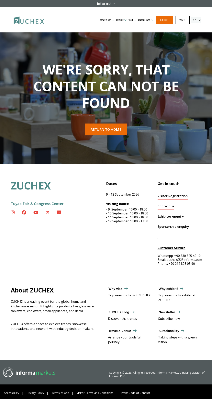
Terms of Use (60, 393)
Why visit (115, 289)
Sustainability (169, 331)
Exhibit (120, 20)
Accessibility (11, 393)
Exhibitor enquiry (171, 216)
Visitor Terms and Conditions (95, 393)
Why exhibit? (168, 289)
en (194, 20)
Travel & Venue (119, 331)
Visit (130, 20)
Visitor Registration (173, 196)
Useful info (144, 20)
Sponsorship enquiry (173, 227)
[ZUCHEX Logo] (29, 19)
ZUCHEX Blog (118, 312)
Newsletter (167, 312)
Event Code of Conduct (135, 393)
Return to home (106, 129)
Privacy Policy (35, 393)
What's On (105, 20)
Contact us (166, 206)
